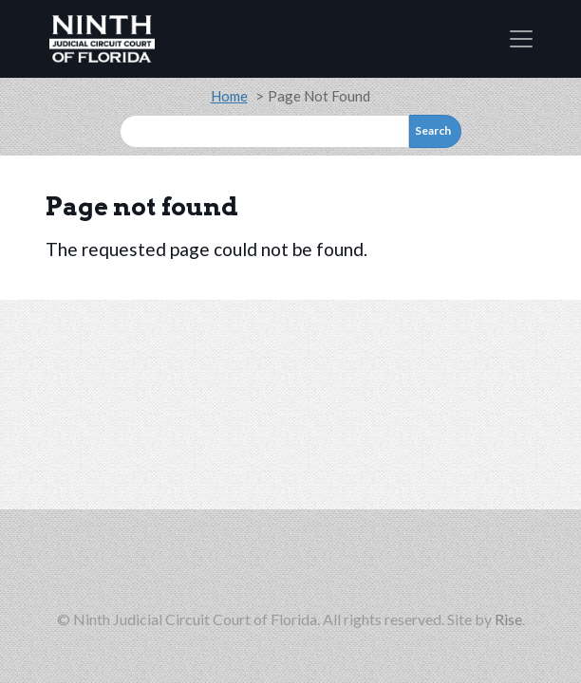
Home (229, 95)
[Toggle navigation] (521, 39)
